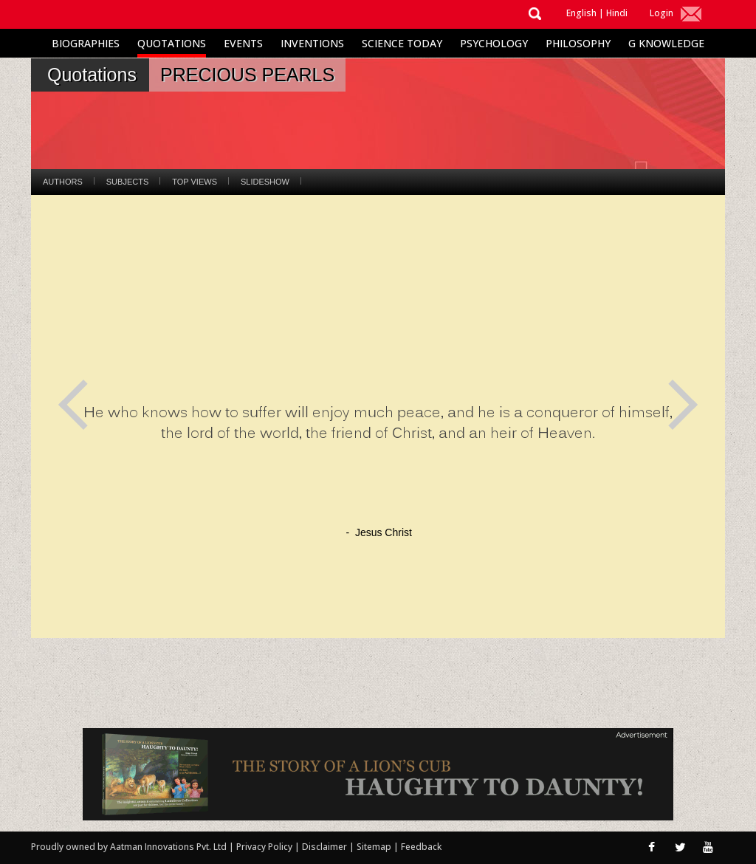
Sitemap (375, 846)
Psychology (494, 43)
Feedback (421, 846)
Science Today (402, 43)
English (581, 13)
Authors (63, 181)
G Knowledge (666, 43)
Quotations (171, 43)
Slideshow (265, 181)
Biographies (86, 43)
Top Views (194, 181)
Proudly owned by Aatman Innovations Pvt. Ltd (129, 846)
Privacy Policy (265, 846)
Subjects (127, 181)
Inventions (312, 43)
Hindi (617, 13)
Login (661, 13)
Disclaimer (324, 846)
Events (243, 43)
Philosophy (578, 43)
